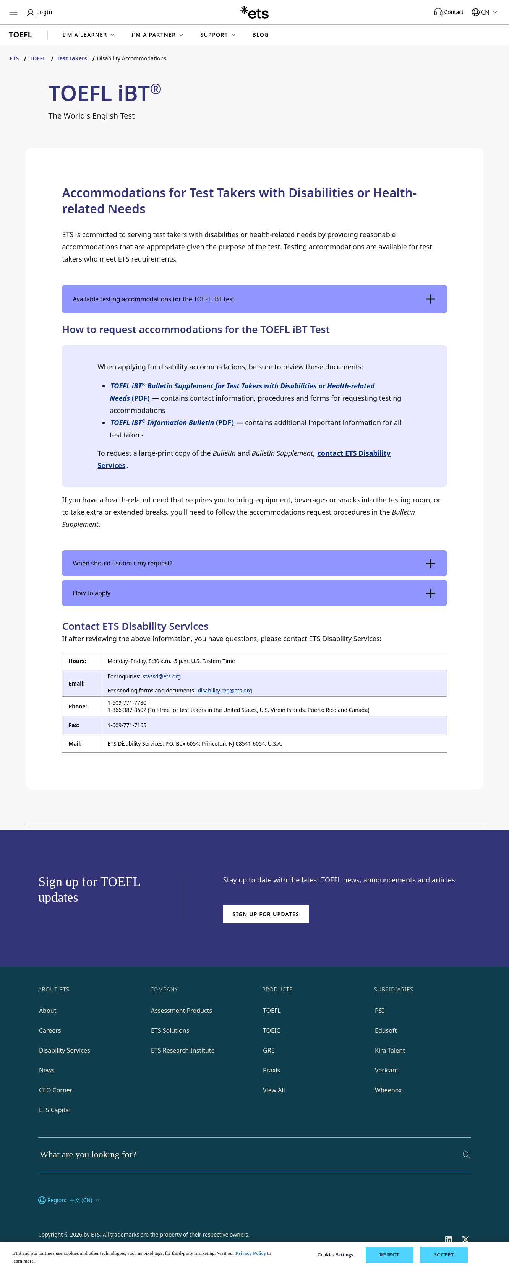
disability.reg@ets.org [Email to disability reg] (225, 690)
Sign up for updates (266, 914)
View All (274, 1090)
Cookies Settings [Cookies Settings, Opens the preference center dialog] (335, 1255)
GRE (269, 1050)
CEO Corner (56, 1090)
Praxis (271, 1070)
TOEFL (272, 1010)
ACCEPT (443, 1255)
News (47, 1070)
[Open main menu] (13, 12)
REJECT (389, 1255)
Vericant (386, 1070)
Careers (50, 1030)
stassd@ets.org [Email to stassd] (162, 676)
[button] (90, 35)
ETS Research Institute (183, 1050)
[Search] (466, 1154)
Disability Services (64, 1050)
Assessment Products (181, 1010)
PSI (379, 1010)
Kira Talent (390, 1050)
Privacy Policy (250, 1253)
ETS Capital (55, 1110)
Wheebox (388, 1090)
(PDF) (172, 422)
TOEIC (271, 1030)
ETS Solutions (170, 1030)
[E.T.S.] (254, 12)
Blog (261, 34)
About (47, 1010)
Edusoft (386, 1030)
